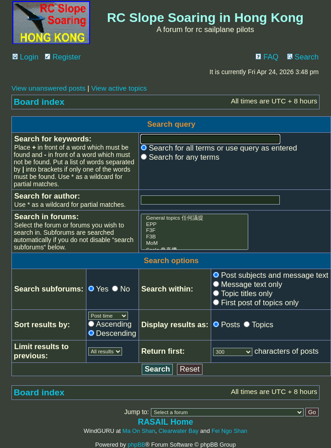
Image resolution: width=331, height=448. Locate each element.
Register (63, 57)
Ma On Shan (139, 430)
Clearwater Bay (178, 430)
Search (303, 57)
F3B (194, 237)
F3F (194, 230)
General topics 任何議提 (194, 218)
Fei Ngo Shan (229, 430)
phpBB (136, 444)
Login (25, 57)
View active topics (119, 88)
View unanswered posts (48, 88)
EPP (194, 224)
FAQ (267, 57)
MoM (194, 243)
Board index (39, 102)
